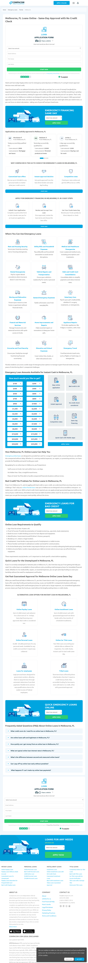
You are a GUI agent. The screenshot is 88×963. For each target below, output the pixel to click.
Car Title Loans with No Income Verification (76, 861)
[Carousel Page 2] (44, 154)
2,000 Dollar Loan (29, 857)
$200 (34, 380)
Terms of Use (56, 73)
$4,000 (15, 416)
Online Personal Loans (24, 633)
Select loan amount (53, 118)
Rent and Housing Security (17, 243)
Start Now (44, 69)
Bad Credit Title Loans (76, 857)
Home (4, 10)
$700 (15, 396)
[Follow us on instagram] (60, 889)
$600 (34, 390)
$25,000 (34, 436)
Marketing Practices (48, 896)
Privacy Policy (50, 73)
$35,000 (34, 441)
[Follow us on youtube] (69, 889)
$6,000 (15, 421)
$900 (15, 401)
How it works (46, 888)
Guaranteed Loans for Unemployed (7, 861)
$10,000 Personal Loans (31, 862)
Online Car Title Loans (64, 633)
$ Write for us (46, 882)
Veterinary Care (70, 294)
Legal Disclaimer (47, 891)
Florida (21, 10)
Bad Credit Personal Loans (31, 855)
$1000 (34, 401)
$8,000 (15, 426)
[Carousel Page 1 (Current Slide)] (42, 154)
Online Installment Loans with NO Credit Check (55, 856)
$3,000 (34, 411)
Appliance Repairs (70, 319)
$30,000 (15, 441)
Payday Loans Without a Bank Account (9, 856)
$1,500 (15, 406)
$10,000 (15, 431)
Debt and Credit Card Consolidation (70, 270)
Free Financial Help (48, 885)
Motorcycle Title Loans (76, 868)
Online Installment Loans (64, 602)
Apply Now (65, 442)
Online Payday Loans (24, 602)
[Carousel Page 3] (46, 154)
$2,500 (15, 411)
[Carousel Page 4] (47, 154)
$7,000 (34, 421)
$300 (15, 385)
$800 (34, 396)
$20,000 (15, 436)
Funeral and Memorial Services (18, 320)
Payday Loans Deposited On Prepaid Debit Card (9, 865)
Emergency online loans (13, 453)
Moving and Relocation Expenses (17, 295)
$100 (15, 380)
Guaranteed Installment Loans (53, 861)
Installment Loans (52, 853)
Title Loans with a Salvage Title (77, 865)
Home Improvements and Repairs (44, 320)
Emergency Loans (12, 10)
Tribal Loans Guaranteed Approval (54, 867)
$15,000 (34, 431)
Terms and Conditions (49, 899)
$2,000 (34, 406)
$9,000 (34, 426)
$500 (15, 390)
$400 (34, 385)
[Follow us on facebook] (63, 889)
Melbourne (28, 10)
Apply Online (62, 3)
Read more (68, 959)
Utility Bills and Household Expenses (44, 244)
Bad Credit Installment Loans (55, 864)
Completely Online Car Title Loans (77, 854)
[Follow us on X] (66, 889)
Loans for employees (24, 663)
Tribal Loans (63, 663)
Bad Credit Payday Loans (8, 868)
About (44, 879)
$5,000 (34, 416)
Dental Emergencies (17, 269)
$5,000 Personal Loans (30, 859)
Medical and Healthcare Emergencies (70, 244)
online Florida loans (28, 484)
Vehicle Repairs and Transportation (44, 270)
